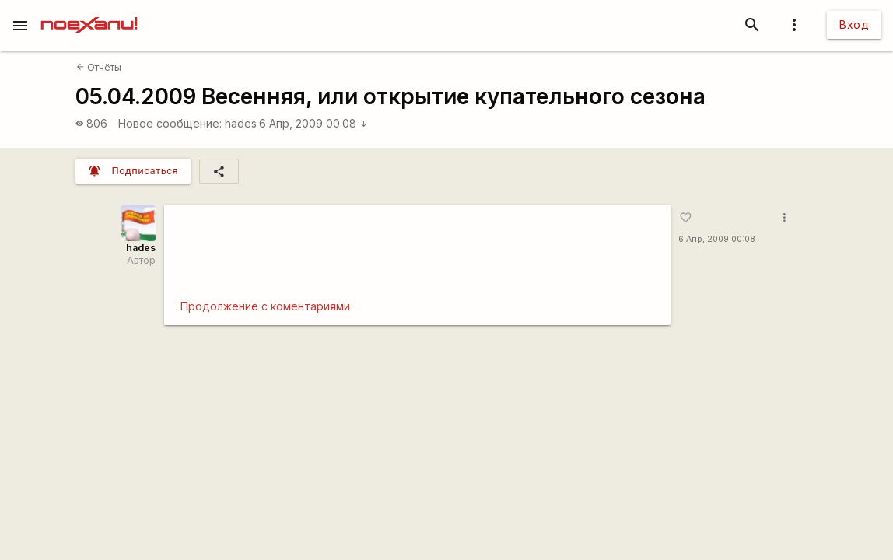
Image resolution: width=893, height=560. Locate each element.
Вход (854, 24)
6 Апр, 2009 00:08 (313, 123)
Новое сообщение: (170, 123)
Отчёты (98, 67)
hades (241, 123)
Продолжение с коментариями (265, 306)
